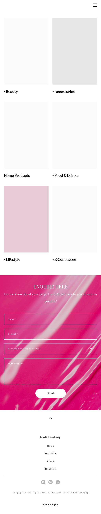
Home (50, 446)
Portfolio (50, 453)
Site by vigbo (50, 505)
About (50, 461)
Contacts (50, 469)
